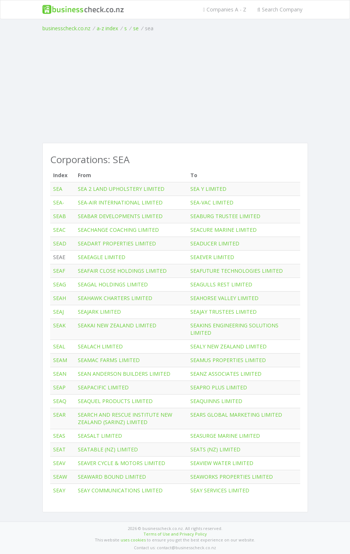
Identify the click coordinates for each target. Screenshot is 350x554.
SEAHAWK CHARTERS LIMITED (115, 298)
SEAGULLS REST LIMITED (221, 284)
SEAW (60, 476)
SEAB (59, 216)
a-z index (107, 28)
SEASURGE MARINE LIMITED (225, 435)
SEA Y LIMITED (208, 188)
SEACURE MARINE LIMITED (223, 229)
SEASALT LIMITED (100, 435)
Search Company (279, 9)
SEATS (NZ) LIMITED (215, 449)
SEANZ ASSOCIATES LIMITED (225, 373)
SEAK (59, 325)
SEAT (59, 449)
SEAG (59, 284)
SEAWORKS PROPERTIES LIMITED (231, 476)
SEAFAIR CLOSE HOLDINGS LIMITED (122, 270)
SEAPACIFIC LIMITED (103, 387)
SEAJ (58, 311)
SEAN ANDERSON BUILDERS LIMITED (124, 373)
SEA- (58, 202)
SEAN (59, 373)
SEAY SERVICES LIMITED (219, 490)
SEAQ (59, 401)
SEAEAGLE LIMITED (101, 257)
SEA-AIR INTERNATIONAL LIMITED (120, 202)
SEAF (59, 270)
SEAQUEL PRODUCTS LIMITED (115, 401)
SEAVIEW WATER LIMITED (221, 463)
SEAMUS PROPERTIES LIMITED (228, 360)
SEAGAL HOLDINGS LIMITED (113, 284)
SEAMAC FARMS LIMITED (109, 360)
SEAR (59, 414)
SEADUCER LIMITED (214, 243)
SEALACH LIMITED (100, 346)
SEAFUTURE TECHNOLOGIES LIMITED (236, 270)
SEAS (59, 435)
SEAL (59, 346)
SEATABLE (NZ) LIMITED (108, 449)
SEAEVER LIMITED (212, 257)
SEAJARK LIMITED (99, 311)
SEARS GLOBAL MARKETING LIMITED (236, 414)
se (136, 28)
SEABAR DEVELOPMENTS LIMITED (120, 216)
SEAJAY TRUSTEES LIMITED (223, 311)
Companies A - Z (224, 9)
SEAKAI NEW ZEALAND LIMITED (117, 325)
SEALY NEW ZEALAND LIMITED (228, 346)
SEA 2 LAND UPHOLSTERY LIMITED (121, 188)
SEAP (59, 387)
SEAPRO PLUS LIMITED (218, 387)
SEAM (60, 360)
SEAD (59, 243)
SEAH (59, 298)
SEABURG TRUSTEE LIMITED (225, 216)
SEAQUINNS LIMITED (216, 401)
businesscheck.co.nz (66, 28)
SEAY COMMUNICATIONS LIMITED (120, 490)
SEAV (59, 463)
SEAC (59, 229)
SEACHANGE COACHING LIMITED (118, 229)
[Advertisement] (175, 87)
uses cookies (133, 540)
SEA (57, 188)
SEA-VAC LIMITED (211, 202)
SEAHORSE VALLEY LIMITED (224, 298)
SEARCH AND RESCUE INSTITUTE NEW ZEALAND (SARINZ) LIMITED (125, 418)
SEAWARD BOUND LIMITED (112, 476)
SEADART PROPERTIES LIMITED (117, 243)
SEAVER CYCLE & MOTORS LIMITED (121, 463)
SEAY (59, 490)
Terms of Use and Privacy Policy (175, 534)
